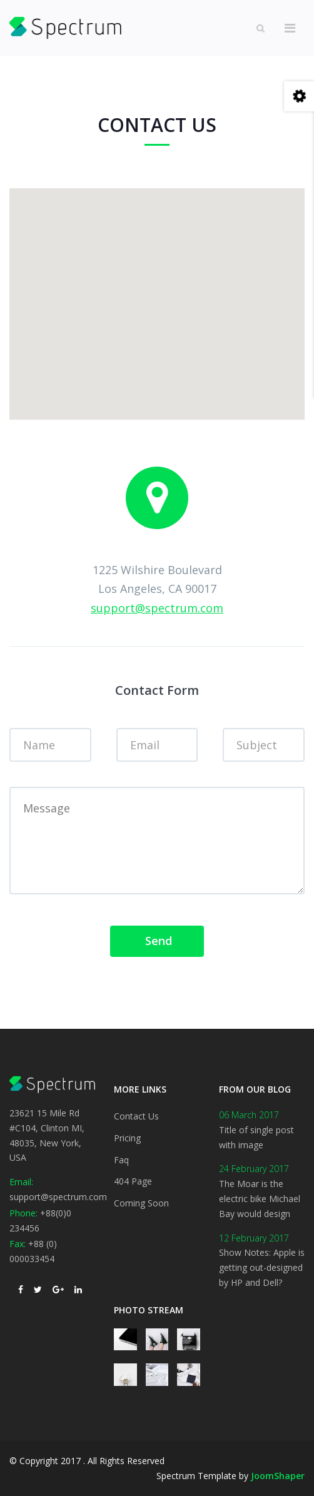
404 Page (133, 1181)
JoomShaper (278, 1476)
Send (157, 940)
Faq (121, 1160)
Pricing (127, 1138)
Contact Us (136, 1116)
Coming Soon (141, 1203)
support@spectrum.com (157, 607)
